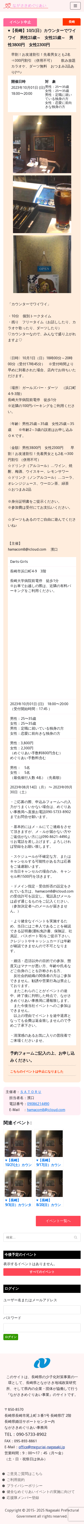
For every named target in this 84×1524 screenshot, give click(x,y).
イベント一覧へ (58, 1221)
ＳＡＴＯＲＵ (30, 1092)
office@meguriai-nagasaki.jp (42, 1447)
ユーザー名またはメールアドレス (30, 1300)
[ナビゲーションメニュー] (75, 6)
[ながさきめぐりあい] (25, 5)
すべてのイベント (42, 1272)
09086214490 (38, 1104)
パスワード (12, 1318)
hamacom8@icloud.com (46, 1110)
